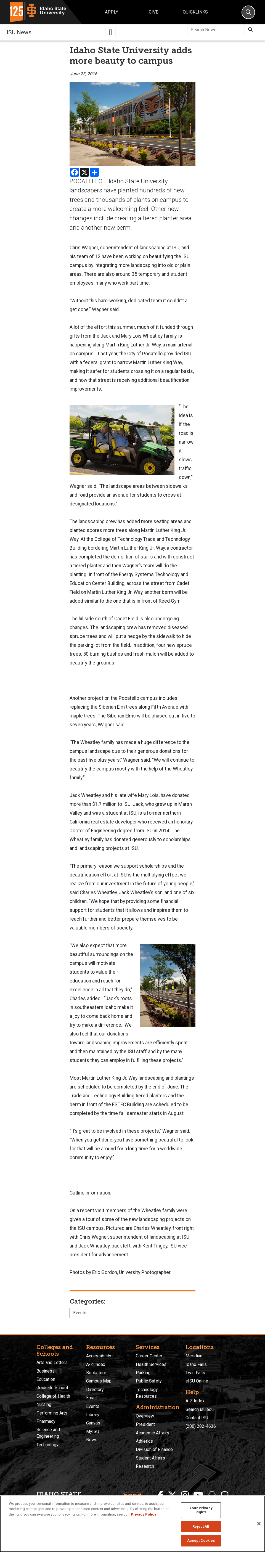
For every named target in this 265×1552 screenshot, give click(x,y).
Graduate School (52, 1387)
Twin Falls (195, 1372)
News (91, 1439)
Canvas (93, 1423)
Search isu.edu (200, 1409)
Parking (143, 1372)
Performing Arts (51, 1413)
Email (91, 1397)
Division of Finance (154, 1449)
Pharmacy (45, 1421)
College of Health (53, 1396)
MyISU (92, 1431)
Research (145, 1466)
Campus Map (99, 1381)
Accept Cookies (201, 1540)
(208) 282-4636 (201, 1426)
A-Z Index (95, 1364)
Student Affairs (150, 1458)
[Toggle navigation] (110, 32)
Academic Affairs (152, 1433)
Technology (47, 1444)
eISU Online (197, 1381)
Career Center (149, 1355)
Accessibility (98, 1355)
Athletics (144, 1441)
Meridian (194, 1355)
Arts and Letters (52, 1362)
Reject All (200, 1526)
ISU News (19, 32)
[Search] (248, 12)
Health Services (151, 1364)
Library (92, 1414)
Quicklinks (195, 12)
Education (45, 1379)
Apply (111, 12)
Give (153, 12)
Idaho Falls (196, 1364)
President (145, 1424)
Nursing (43, 1404)
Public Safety (149, 1381)
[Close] (259, 1523)
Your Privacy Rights (201, 1510)
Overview (145, 1416)
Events (79, 1312)
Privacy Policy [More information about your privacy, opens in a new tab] (143, 1514)
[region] (132, 1523)
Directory (95, 1389)
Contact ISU (197, 1417)
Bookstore (96, 1372)
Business (45, 1371)
